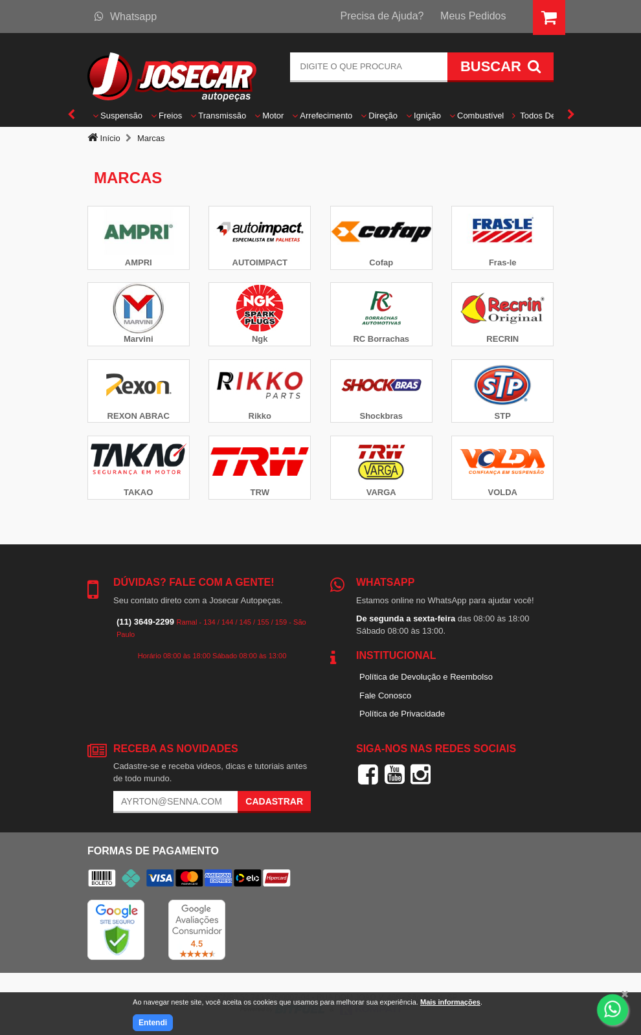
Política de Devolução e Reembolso (426, 677)
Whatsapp (126, 16)
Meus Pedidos (473, 15)
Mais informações (450, 1002)
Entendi (153, 1022)
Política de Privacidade (402, 713)
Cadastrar (274, 801)
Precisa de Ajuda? (382, 15)
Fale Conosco (385, 695)
